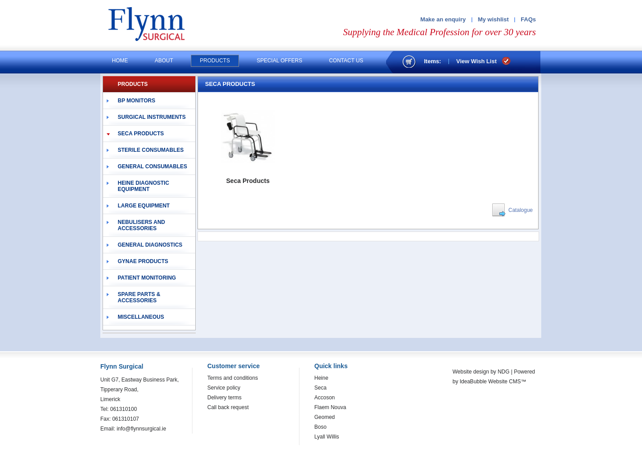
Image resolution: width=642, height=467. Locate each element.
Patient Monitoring (147, 278)
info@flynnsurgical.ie (141, 429)
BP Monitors (136, 100)
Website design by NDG (481, 372)
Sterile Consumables (151, 150)
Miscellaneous (141, 317)
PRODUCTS (133, 84)
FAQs (528, 19)
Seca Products (141, 133)
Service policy (223, 388)
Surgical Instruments (151, 117)
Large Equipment (144, 206)
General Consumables (152, 166)
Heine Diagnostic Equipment (143, 186)
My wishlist (493, 19)
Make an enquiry (443, 19)
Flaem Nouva (330, 407)
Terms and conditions (232, 378)
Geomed (324, 417)
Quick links (331, 366)
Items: (432, 61)
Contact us (346, 60)
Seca (320, 388)
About (164, 60)
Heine (321, 378)
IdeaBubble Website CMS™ (493, 381)
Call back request (228, 407)
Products (215, 60)
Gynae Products (143, 261)
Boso (320, 427)
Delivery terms (224, 397)
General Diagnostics (150, 245)
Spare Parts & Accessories (139, 297)
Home (120, 60)
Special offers (279, 60)
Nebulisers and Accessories (141, 225)
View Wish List (476, 61)
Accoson (324, 397)
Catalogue (520, 210)
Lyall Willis (326, 437)
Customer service (233, 366)
